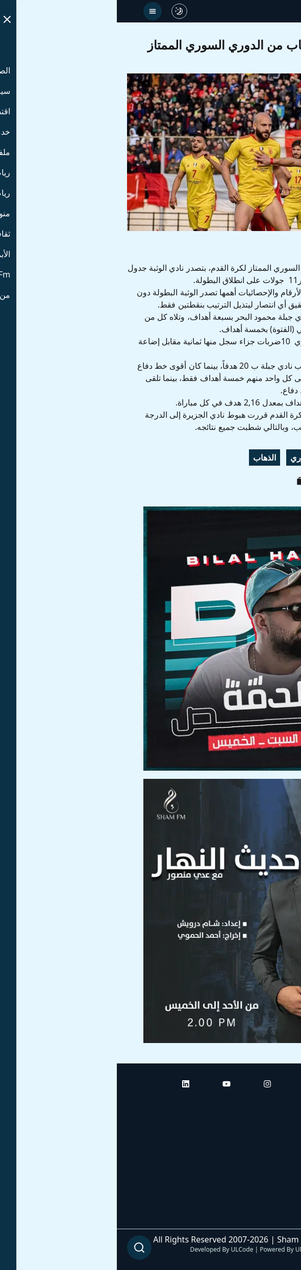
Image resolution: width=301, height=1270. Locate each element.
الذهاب (147, 457)
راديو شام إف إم (264, 1161)
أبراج (283, 1132)
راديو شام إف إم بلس (255, 1190)
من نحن (278, 1218)
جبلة (279, 457)
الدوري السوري (199, 457)
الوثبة (249, 457)
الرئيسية (277, 1104)
